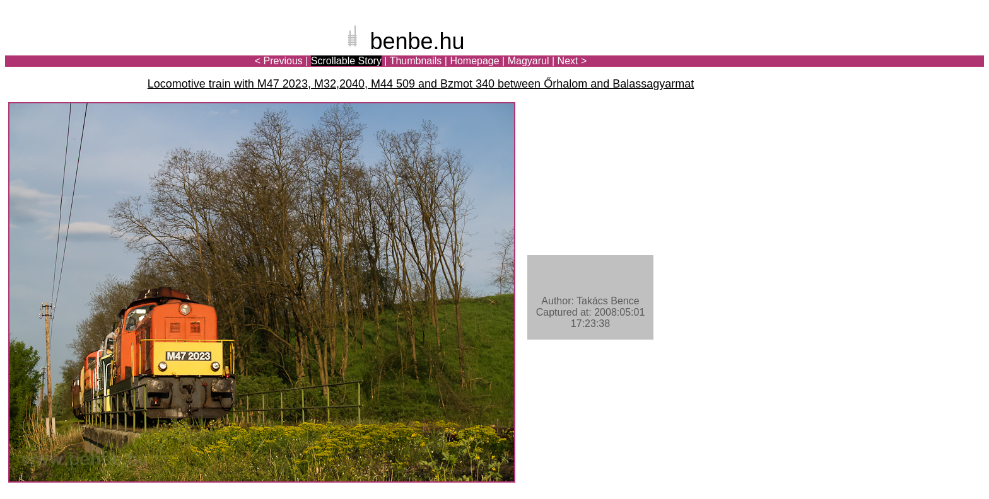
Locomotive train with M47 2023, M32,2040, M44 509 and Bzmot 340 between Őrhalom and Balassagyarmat (421, 83)
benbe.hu (417, 41)
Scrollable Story (346, 60)
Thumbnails (416, 60)
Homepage (474, 60)
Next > (572, 60)
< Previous (279, 60)
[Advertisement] (910, 53)
